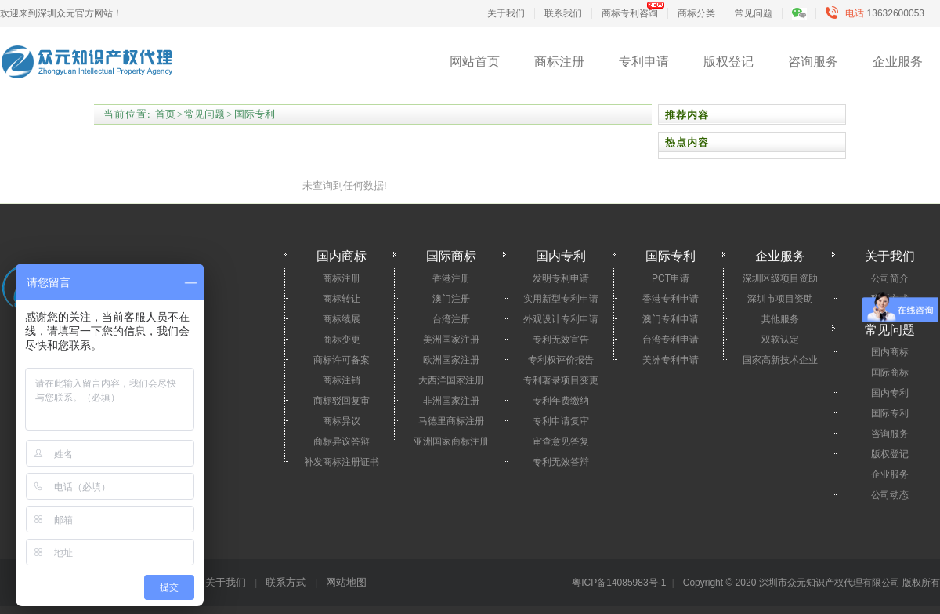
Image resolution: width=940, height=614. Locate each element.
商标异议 (341, 421)
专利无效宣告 (561, 339)
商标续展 (341, 319)
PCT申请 (670, 278)
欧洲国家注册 (451, 359)
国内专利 (890, 392)
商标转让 (341, 298)
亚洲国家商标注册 (451, 441)
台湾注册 (451, 319)
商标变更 (341, 339)
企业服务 (898, 61)
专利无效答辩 (561, 461)
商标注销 (341, 380)
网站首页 (475, 61)
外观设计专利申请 (560, 319)
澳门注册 (451, 298)
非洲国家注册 (451, 400)
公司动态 (890, 494)
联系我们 (563, 13)
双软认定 (780, 339)
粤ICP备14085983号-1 (619, 582)
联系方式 (286, 582)
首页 (165, 114)
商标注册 (559, 61)
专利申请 (644, 61)
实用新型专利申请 (560, 298)
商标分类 (696, 13)
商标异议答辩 (341, 441)
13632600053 (878, 13)
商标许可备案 (341, 359)
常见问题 (753, 13)
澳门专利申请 (670, 319)
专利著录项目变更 (560, 380)
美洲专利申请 (670, 359)
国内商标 (890, 352)
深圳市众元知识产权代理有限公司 (87, 64)
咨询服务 (813, 61)
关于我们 (506, 13)
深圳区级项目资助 (780, 278)
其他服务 (780, 319)
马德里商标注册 (451, 421)
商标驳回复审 (341, 400)
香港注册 (451, 278)
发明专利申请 (561, 278)
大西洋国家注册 (451, 380)
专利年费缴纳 (561, 400)
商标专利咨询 (630, 13)
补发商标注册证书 (341, 461)
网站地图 (346, 582)
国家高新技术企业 (780, 359)
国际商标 (890, 372)
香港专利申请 (670, 298)
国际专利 (254, 114)
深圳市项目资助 (780, 298)
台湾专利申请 (670, 339)
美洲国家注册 (451, 339)
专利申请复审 (561, 421)
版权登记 (728, 61)
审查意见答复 (561, 441)
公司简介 (890, 278)
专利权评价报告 (561, 359)
